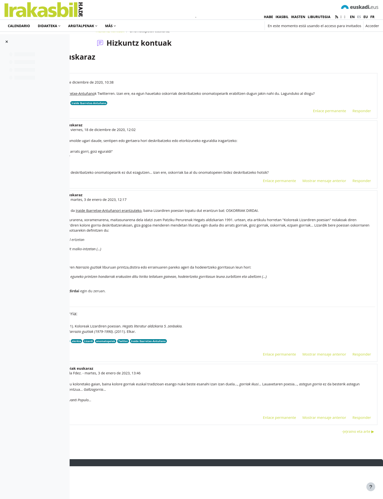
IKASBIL (282, 16)
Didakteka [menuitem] (47, 25)
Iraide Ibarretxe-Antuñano (165, 129)
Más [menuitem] (109, 25)
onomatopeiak (134, 129)
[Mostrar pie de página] (370, 486)
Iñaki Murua (110, 102)
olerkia (149, 372)
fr (372, 16)
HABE (268, 16)
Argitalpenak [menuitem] (81, 25)
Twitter (116, 129)
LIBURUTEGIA (319, 16)
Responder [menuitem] (350, 136)
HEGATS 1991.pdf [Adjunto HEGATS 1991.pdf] (121, 377)
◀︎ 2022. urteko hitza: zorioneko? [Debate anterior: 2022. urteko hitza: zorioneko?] (109, 463)
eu (365, 16)
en (352, 16)
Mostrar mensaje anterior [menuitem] (312, 208)
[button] (233, 26)
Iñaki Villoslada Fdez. (134, 404)
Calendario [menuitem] (19, 25)
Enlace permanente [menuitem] (317, 136)
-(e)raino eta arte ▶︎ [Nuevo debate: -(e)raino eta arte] (346, 463)
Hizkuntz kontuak (141, 50)
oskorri (124, 372)
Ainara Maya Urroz (124, 155)
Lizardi (161, 372)
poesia (136, 372)
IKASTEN (298, 16)
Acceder (372, 25)
